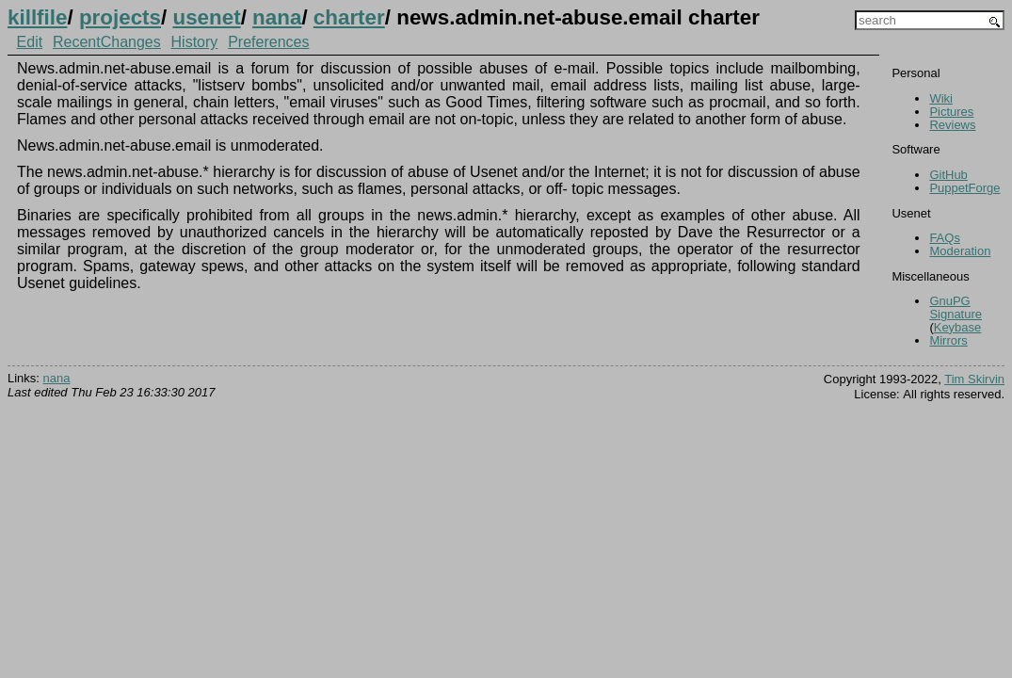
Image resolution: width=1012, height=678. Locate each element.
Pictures (951, 112)
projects (120, 17)
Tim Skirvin (974, 379)
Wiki (941, 98)
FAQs (944, 238)
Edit (30, 42)
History (194, 42)
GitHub (948, 175)
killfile (37, 17)
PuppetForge (964, 188)
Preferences (268, 42)
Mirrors (948, 340)
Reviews (952, 125)
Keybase (958, 327)
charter (349, 17)
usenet (206, 17)
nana (276, 17)
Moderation (959, 251)
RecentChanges (107, 42)
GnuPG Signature (955, 307)
